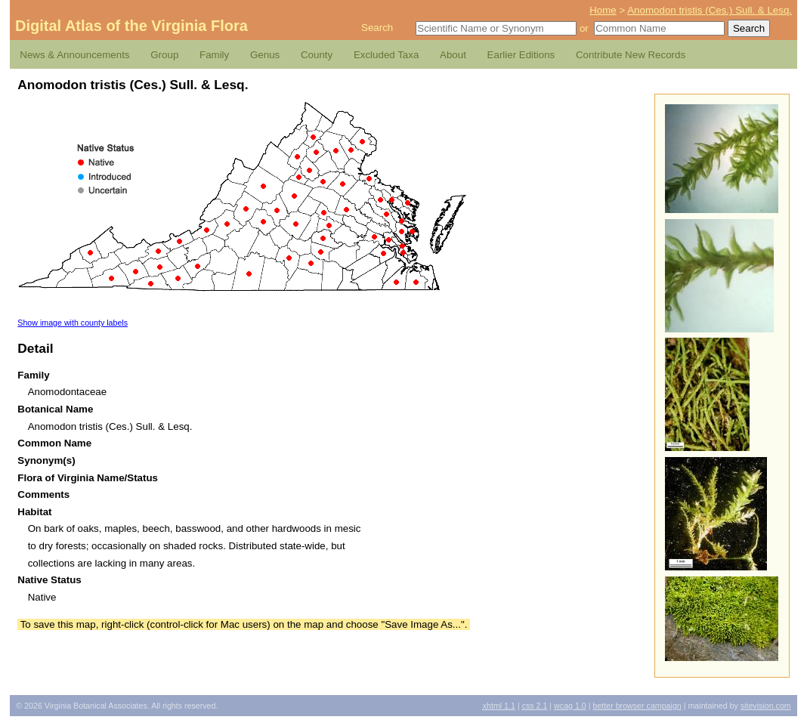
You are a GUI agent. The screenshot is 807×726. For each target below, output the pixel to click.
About (453, 54)
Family (214, 54)
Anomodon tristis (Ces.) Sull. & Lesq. (709, 10)
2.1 (535, 705)
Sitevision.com (766, 705)
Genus (265, 54)
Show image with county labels (72, 322)
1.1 (499, 705)
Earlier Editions (521, 54)
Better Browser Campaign (636, 705)
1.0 (570, 705)
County (316, 54)
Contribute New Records (630, 54)
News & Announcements (74, 54)
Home (603, 10)
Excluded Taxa (386, 54)
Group (164, 54)
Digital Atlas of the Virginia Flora (131, 25)
